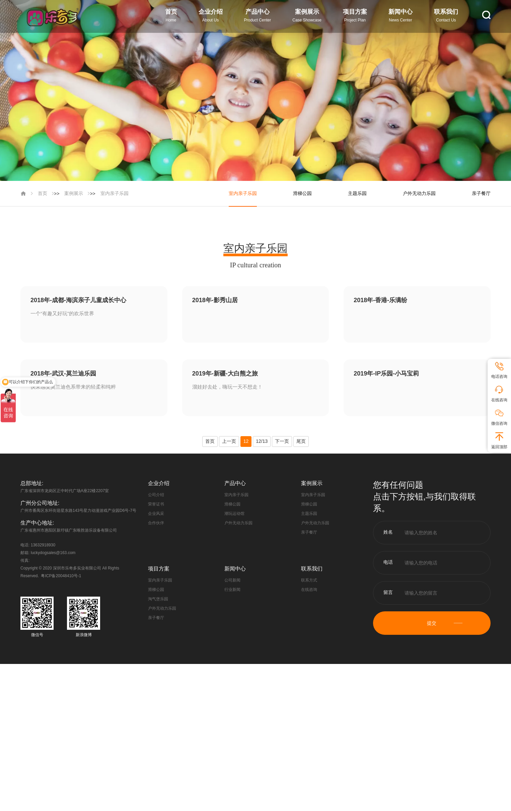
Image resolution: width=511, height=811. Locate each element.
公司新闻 (232, 580)
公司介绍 (156, 494)
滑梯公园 (302, 193)
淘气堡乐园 (158, 599)
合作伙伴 (156, 523)
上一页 (229, 441)
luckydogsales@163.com (53, 552)
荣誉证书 (156, 504)
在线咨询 (309, 589)
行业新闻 (232, 589)
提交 (431, 623)
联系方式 (309, 580)
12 (246, 441)
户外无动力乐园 (419, 193)
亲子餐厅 (481, 193)
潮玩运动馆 (234, 513)
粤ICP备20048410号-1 (61, 575)
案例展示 (73, 193)
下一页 (282, 441)
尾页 (301, 441)
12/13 (262, 441)
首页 (42, 193)
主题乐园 (357, 193)
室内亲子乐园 (114, 193)
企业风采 (156, 513)
